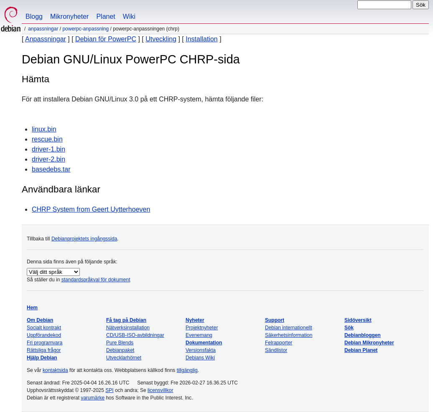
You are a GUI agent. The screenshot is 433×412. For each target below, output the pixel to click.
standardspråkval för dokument (95, 280)
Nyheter (195, 320)
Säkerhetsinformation (288, 335)
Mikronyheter (69, 16)
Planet (105, 16)
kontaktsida (55, 370)
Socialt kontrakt (44, 328)
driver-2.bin (48, 159)
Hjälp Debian (42, 358)
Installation (202, 39)
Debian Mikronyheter (369, 343)
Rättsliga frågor (44, 350)
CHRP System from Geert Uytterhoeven (91, 209)
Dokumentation (204, 343)
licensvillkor (160, 390)
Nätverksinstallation (128, 328)
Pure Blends (119, 343)
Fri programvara (44, 343)
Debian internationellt (288, 328)
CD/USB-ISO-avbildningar (135, 335)
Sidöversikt (358, 320)
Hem (32, 308)
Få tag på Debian (126, 320)
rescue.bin (47, 139)
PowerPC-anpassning (85, 29)
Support (274, 320)
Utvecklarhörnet (123, 358)
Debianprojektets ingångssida (84, 239)
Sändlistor (276, 350)
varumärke (92, 398)
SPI (109, 390)
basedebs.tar (51, 169)
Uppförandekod (44, 335)
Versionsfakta (201, 350)
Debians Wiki (200, 358)
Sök (349, 328)
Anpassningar (43, 29)
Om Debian (40, 320)
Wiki (129, 16)
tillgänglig (187, 370)
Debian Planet (360, 350)
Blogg (34, 16)
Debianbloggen (362, 335)
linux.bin (44, 129)
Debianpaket (120, 350)
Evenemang (199, 335)
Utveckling (160, 39)
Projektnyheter (202, 328)
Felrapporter (278, 343)
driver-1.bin (48, 149)
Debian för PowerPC (105, 39)
